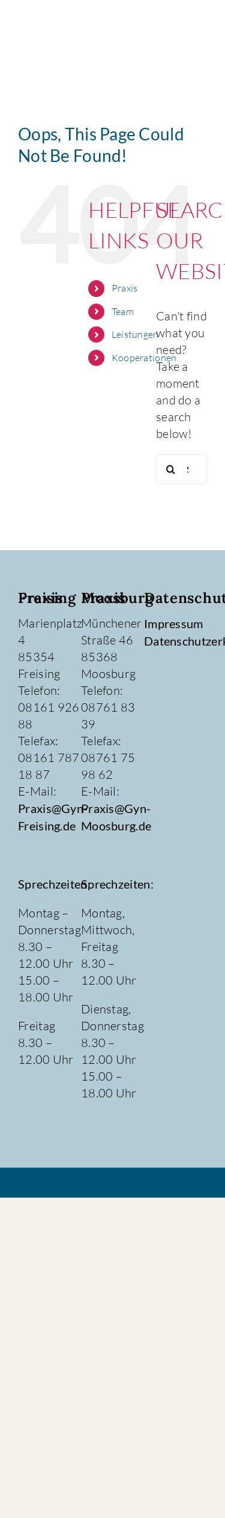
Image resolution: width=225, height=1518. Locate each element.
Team (123, 311)
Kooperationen (144, 358)
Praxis (125, 288)
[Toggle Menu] (194, 40)
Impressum (173, 623)
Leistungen (135, 334)
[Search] (171, 469)
